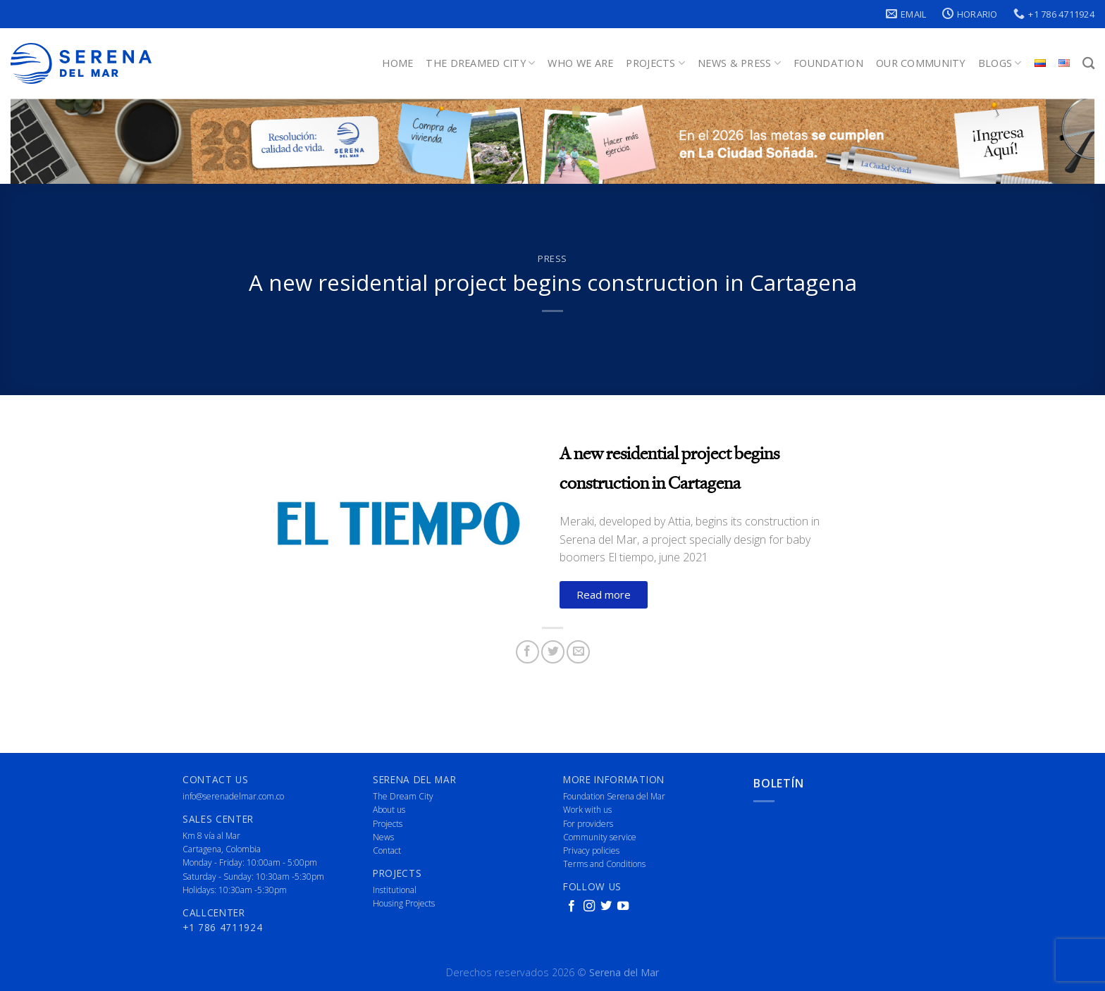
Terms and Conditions (604, 864)
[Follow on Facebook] (571, 906)
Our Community (920, 63)
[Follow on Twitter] (606, 906)
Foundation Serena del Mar (614, 796)
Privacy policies (591, 850)
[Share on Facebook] (527, 651)
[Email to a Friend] (578, 651)
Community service (599, 837)
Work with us (587, 810)
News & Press (739, 63)
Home (397, 63)
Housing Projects (404, 903)
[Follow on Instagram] (589, 906)
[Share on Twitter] (552, 651)
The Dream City (403, 796)
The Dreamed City (480, 63)
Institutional (394, 890)
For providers (588, 824)
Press (552, 258)
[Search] (1088, 63)
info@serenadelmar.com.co (233, 796)
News (383, 837)
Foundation (828, 63)
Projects (655, 63)
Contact (387, 850)
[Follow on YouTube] (623, 906)
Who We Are (580, 63)
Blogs (1000, 63)
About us (389, 810)
